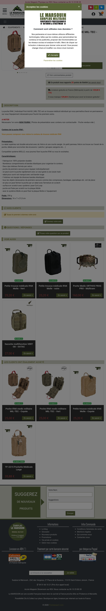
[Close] (79, 6)
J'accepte (53, 55)
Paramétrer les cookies (53, 60)
